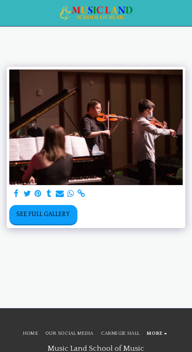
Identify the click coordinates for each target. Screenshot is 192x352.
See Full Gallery (43, 214)
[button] (9, 13)
